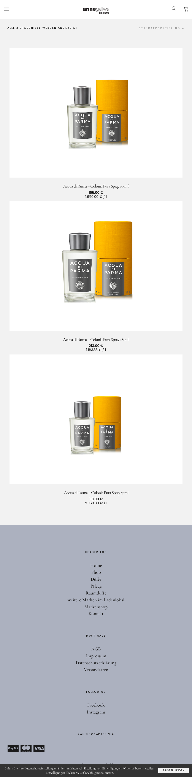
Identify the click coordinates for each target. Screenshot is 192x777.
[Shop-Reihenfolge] (161, 28)
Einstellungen (173, 770)
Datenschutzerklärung (96, 663)
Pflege (96, 586)
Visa (38, 748)
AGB (96, 649)
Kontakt (96, 613)
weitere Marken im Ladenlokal (96, 600)
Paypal (13, 748)
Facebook (96, 705)
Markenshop (96, 607)
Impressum (96, 656)
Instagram (96, 712)
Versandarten (96, 669)
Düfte (96, 579)
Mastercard (26, 748)
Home (96, 565)
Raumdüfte (96, 593)
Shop (96, 572)
